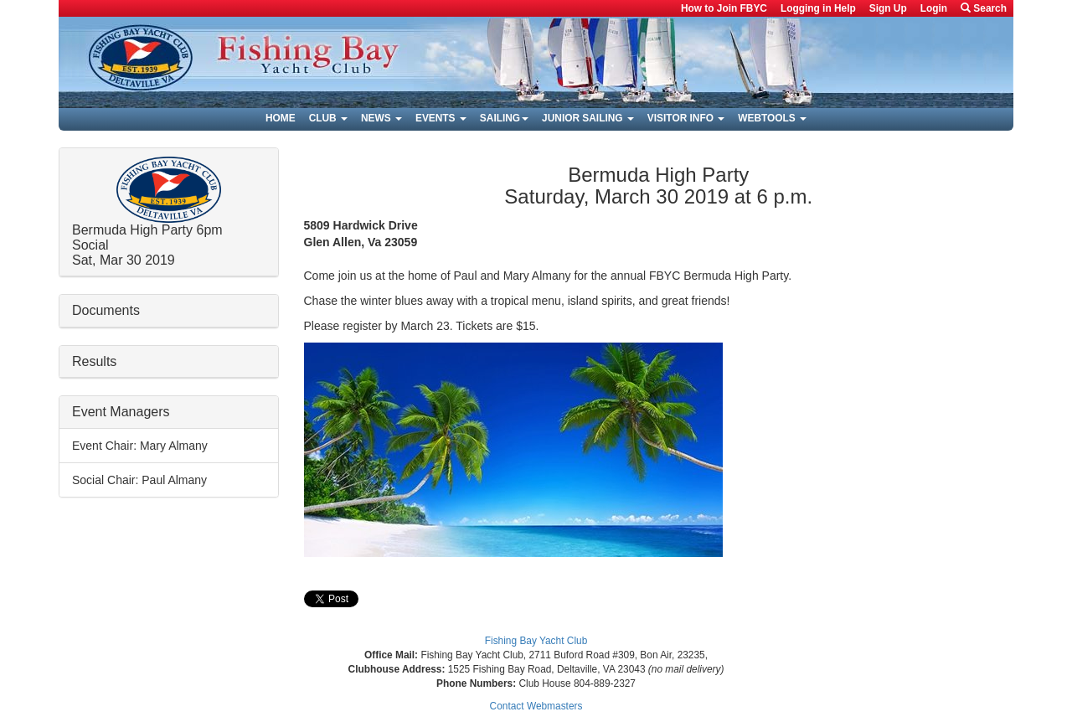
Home (280, 118)
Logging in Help (818, 8)
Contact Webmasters (536, 706)
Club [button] (328, 118)
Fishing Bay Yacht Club (536, 641)
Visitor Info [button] (685, 118)
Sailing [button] (504, 118)
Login (933, 8)
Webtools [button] (772, 118)
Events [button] (440, 118)
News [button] (381, 118)
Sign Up (888, 8)
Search (984, 8)
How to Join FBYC (724, 8)
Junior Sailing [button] (588, 118)
